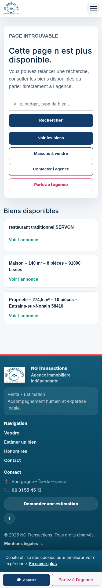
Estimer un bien (20, 442)
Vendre (11, 433)
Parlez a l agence (51, 184)
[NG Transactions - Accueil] (15, 375)
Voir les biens (51, 138)
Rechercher (51, 120)
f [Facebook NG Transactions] (9, 518)
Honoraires (15, 451)
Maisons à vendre (51, 153)
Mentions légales (21, 543)
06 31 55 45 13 (26, 490)
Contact (12, 460)
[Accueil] (13, 8)
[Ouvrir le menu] (93, 8)
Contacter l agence (51, 169)
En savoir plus (43, 563)
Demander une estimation (51, 503)
